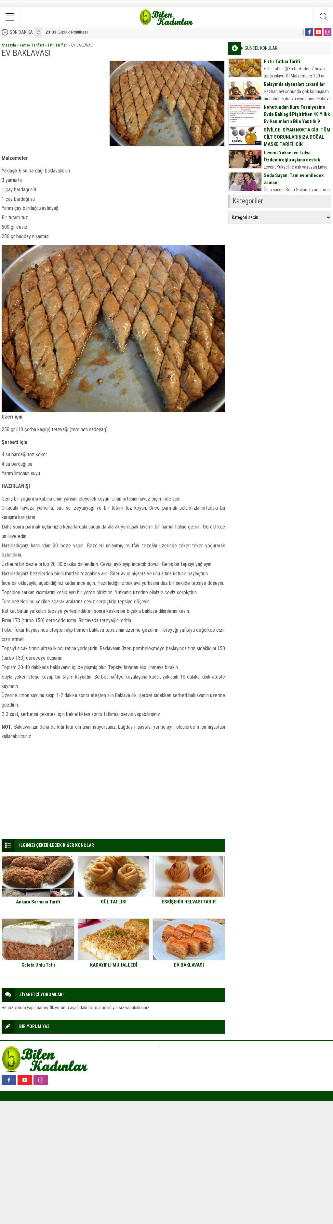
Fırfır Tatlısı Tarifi (282, 61)
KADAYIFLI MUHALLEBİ (113, 965)
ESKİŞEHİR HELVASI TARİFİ (189, 902)
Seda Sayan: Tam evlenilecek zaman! (294, 179)
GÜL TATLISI (114, 902)
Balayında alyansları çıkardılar (294, 84)
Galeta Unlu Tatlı (38, 965)
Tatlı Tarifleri (57, 45)
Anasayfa (9, 45)
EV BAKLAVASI (189, 965)
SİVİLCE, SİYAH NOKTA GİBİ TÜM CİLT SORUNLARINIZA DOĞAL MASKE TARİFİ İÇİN (297, 137)
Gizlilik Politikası (67, 32)
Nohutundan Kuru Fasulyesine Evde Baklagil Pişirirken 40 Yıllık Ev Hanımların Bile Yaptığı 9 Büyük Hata (297, 117)
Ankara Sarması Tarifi (38, 902)
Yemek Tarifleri (32, 45)
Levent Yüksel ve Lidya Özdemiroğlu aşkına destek (292, 156)
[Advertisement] (53, 101)
